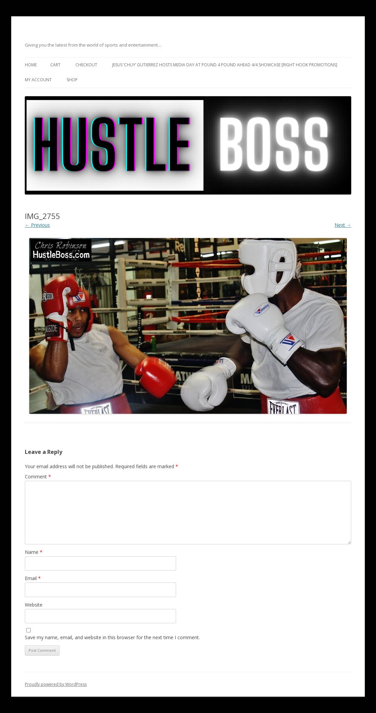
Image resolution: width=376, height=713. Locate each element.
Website (33, 604)
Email (33, 578)
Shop (72, 80)
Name (33, 552)
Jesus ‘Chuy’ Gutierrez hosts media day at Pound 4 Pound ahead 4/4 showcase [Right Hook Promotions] (224, 65)
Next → (343, 225)
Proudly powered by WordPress (56, 684)
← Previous (37, 225)
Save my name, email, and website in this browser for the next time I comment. (112, 637)
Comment (38, 476)
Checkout (86, 65)
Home (31, 65)
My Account (38, 80)
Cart (55, 65)
